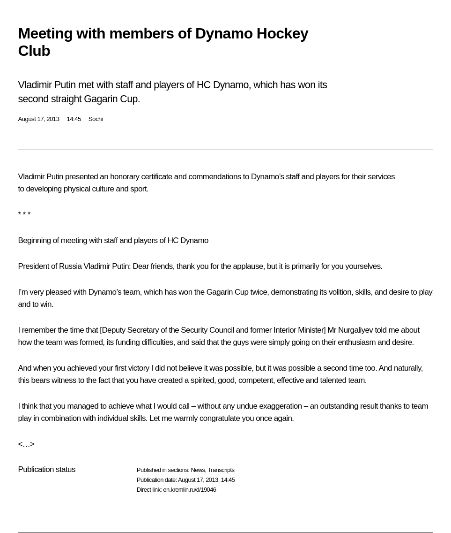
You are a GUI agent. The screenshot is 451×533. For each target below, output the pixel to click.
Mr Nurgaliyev (350, 330)
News (198, 469)
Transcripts (220, 469)
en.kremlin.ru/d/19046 (189, 489)
